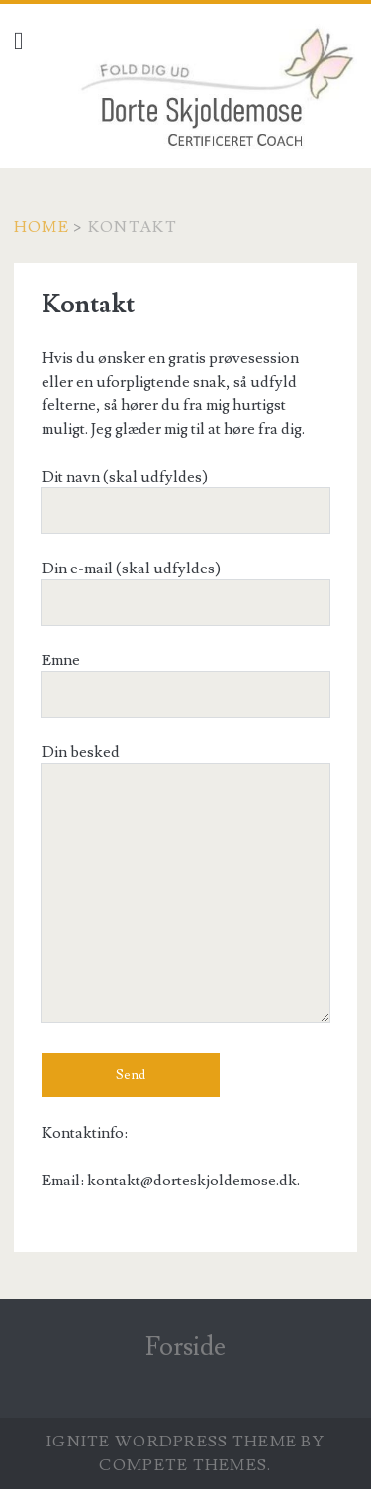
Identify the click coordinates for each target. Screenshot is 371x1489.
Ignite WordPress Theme (171, 1441)
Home (41, 227)
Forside (185, 1346)
